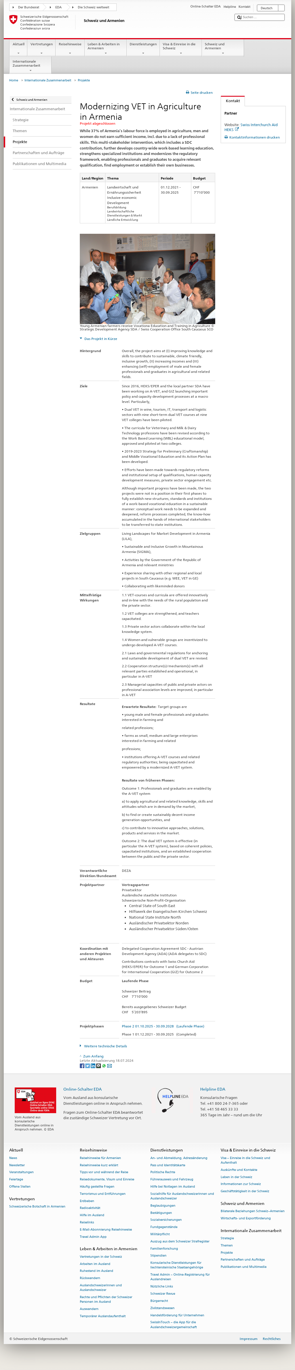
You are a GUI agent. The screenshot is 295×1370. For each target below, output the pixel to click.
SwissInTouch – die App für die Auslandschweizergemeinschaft (173, 1325)
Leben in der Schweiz (236, 1177)
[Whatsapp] (104, 1065)
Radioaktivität (90, 1208)
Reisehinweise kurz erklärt (99, 1165)
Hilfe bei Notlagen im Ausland (172, 1186)
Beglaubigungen (162, 1206)
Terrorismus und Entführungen (103, 1194)
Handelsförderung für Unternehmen (177, 1315)
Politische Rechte (162, 1172)
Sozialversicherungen (166, 1220)
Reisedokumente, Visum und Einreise (107, 1180)
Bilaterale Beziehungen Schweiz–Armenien (253, 1211)
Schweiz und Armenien (223, 49)
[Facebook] (82, 1065)
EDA (58, 7)
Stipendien (158, 1256)
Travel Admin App (93, 1237)
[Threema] (99, 1065)
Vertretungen (41, 49)
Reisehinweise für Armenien (100, 1158)
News (13, 1158)
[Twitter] (88, 1065)
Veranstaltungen (21, 1172)
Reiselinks (87, 1222)
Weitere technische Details (105, 1046)
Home (13, 80)
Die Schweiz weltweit (93, 7)
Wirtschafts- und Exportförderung (246, 1218)
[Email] (109, 1065)
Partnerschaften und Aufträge (243, 1260)
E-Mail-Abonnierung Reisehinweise (106, 1229)
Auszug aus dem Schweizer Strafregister (179, 1241)
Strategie (227, 1238)
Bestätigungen (161, 1213)
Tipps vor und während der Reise (104, 1172)
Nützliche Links (161, 1287)
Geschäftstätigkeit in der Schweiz (245, 1191)
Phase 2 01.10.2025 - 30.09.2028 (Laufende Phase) (163, 1026)
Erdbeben (87, 1201)
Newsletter (17, 1165)
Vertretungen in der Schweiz (101, 1257)
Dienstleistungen (143, 49)
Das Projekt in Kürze (100, 339)
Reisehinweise (70, 49)
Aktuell (18, 49)
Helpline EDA (212, 1089)
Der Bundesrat (28, 7)
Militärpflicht (160, 1234)
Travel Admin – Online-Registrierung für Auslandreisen (180, 1277)
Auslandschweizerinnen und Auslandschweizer (101, 1287)
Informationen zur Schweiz (241, 1184)
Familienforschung (164, 1249)
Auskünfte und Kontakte (239, 1170)
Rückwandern (90, 1278)
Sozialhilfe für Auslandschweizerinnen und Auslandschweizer (182, 1196)
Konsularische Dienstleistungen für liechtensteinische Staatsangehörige (176, 1265)
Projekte (227, 1253)
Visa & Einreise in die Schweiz (181, 49)
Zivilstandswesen (162, 1308)
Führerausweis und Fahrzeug (171, 1180)
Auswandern (89, 1309)
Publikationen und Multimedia (243, 1267)
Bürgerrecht (159, 1301)
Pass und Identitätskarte (167, 1165)
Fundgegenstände (163, 1227)
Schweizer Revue (162, 1294)
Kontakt (230, 100)
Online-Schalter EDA (82, 1089)
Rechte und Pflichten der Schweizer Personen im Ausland (106, 1299)
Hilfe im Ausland (92, 1215)
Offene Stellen (20, 1186)
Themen (227, 1245)
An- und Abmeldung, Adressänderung (178, 1158)
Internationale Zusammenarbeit (30, 66)
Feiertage (16, 1180)
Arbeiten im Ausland (95, 1264)
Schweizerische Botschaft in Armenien (37, 1206)
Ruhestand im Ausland (96, 1271)
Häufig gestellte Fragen (97, 1186)
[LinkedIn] (93, 1065)
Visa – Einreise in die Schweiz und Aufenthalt (245, 1160)
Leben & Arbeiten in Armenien (105, 49)
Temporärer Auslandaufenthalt (103, 1316)
